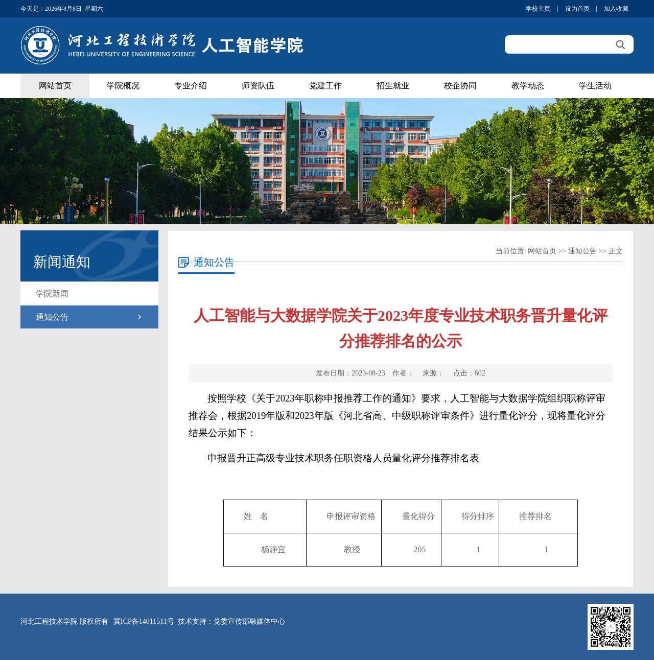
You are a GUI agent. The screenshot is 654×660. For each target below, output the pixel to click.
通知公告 (52, 317)
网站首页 (55, 85)
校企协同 (460, 85)
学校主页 (538, 8)
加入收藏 (616, 8)
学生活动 (595, 85)
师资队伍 (258, 85)
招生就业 (393, 85)
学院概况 (123, 85)
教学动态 (527, 85)
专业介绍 (190, 85)
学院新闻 (52, 293)
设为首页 (577, 8)
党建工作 (325, 85)
